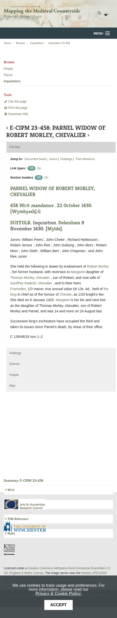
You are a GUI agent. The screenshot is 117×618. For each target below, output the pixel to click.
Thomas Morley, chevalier (30, 278)
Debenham (69, 223)
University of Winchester (27, 527)
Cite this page (15, 101)
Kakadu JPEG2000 (94, 573)
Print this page (15, 108)
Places (8, 75)
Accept (58, 605)
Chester (65, 294)
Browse (20, 43)
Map (12, 385)
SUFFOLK (20, 223)
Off (31, 168)
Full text (14, 147)
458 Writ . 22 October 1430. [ (51, 208)
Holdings (66, 159)
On (39, 168)
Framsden (18, 289)
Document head (35, 159)
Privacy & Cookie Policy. (58, 593)
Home (7, 43)
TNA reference (85, 159)
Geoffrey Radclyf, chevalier (31, 283)
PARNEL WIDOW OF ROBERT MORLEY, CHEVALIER (52, 191)
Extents (14, 364)
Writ (10, 490)
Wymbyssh (23, 211)
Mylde (53, 229)
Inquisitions (37, 43)
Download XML (16, 114)
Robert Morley (98, 266)
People (8, 69)
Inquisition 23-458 (59, 43)
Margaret (78, 272)
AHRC (25, 504)
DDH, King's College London (10, 549)
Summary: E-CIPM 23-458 (23, 480)
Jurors (53, 159)
